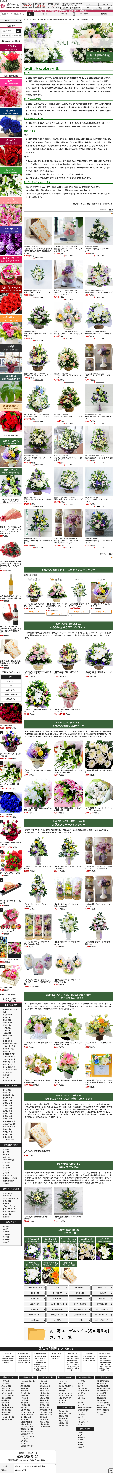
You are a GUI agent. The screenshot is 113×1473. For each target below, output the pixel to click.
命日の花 (6, 1038)
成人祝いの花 (6, 1386)
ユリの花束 (84, 14)
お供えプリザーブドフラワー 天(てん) (38, 291)
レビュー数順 (85, 204)
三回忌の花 (7, 1030)
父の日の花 (5, 1405)
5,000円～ (6, 1229)
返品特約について (103, 1391)
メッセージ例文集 (103, 1403)
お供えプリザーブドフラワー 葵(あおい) (99, 417)
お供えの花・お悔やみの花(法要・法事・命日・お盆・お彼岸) (66, 19)
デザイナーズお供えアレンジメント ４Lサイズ (99, 541)
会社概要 (65, 8)
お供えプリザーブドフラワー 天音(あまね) (38, 541)
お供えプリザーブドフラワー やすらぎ (68, 333)
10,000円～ (6, 1231)
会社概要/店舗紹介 (103, 1381)
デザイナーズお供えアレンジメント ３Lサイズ (99, 499)
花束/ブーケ (7, 1196)
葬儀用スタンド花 (9, 1062)
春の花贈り (5, 1400)
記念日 (45, 14)
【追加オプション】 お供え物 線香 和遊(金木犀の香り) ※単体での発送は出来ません (38, 250)
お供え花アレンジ (9, 1064)
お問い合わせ (101, 1395)
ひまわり (6, 1183)
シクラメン (81, 1419)
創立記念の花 (63, 1425)
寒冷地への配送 (102, 1407)
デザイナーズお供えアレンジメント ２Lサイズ (38, 458)
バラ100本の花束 (8, 1160)
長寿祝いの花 (7, 1100)
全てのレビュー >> (53, 7)
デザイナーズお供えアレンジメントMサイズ (68, 375)
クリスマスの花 (7, 1419)
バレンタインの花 (8, 1391)
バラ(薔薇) (6, 1149)
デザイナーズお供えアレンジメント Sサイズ (99, 249)
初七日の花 (7, 1020)
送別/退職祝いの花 (9, 1126)
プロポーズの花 (8, 1140)
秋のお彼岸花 (6, 1412)
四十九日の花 (7, 1022)
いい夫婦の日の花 (8, 1417)
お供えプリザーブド (10, 1080)
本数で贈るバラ (8, 1157)
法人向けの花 (63, 1411)
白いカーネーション (10, 1070)
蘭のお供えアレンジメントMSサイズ (99, 333)
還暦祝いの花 (7, 1105)
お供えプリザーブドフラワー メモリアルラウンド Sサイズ (68, 249)
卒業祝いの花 (7, 1132)
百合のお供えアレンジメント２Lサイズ (99, 457)
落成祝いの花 (63, 1418)
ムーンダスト (7, 1175)
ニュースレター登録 (103, 1405)
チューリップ (82, 1412)
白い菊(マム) (7, 1072)
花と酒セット (7, 1217)
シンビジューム (83, 1422)
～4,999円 (6, 1226)
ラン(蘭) (6, 1077)
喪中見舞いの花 (8, 1049)
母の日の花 (5, 1403)
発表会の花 (7, 1129)
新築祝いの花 (7, 1134)
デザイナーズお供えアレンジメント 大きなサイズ (68, 458)
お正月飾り (5, 1383)
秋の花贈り (5, 1414)
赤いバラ (6, 1152)
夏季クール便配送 (103, 1410)
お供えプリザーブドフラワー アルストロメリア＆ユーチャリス (68, 541)
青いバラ (64, 14)
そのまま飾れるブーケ (10, 1198)
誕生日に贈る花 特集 (8, 994)
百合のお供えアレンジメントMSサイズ (99, 291)
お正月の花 (5, 1381)
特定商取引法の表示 (103, 1388)
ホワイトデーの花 (8, 1395)
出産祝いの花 (7, 1108)
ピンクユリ (7, 1168)
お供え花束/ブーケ (9, 1067)
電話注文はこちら (11, 20)
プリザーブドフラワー (10, 1206)
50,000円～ (6, 1239)
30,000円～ (6, 1237)
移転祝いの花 (63, 1416)
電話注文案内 (101, 1398)
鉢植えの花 (7, 1201)
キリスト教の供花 (9, 1046)
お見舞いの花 (7, 1098)
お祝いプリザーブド (10, 1211)
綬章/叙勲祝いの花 (9, 1121)
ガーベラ (6, 1170)
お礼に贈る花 (7, 1137)
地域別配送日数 (102, 1400)
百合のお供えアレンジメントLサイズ (38, 415)
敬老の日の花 (6, 1410)
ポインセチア (82, 1424)
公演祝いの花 (7, 1116)
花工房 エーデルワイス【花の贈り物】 (35, 19)
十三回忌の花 (7, 1035)
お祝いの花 (7, 1090)
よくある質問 (101, 1393)
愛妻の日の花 (6, 1388)
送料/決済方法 (76, 8)
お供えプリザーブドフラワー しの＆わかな (99, 375)
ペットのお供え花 (9, 1059)
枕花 (4, 1012)
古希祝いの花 (7, 1103)
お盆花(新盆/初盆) (9, 1054)
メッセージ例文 (97, 8)
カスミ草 (6, 1173)
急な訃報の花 (7, 1015)
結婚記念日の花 (8, 1095)
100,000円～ (7, 1242)
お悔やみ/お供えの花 (10, 1009)
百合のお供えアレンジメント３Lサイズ (68, 498)
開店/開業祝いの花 (65, 1413)
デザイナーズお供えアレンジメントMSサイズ (38, 334)
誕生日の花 (7, 1092)
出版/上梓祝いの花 (9, 1124)
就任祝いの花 (63, 1421)
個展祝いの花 (7, 1119)
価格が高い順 (107, 204)
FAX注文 (86, 8)
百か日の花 (7, 1025)
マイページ (92, 4)
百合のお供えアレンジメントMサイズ (38, 374)
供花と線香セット (9, 1056)
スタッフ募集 (101, 1412)
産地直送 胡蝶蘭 (8, 1181)
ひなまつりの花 (7, 1393)
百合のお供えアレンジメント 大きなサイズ (38, 499)
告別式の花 (7, 1017)
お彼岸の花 (7, 1051)
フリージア (81, 1414)
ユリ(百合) (6, 1075)
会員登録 (105, 4)
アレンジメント (8, 1193)
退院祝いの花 (7, 1113)
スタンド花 (7, 1214)
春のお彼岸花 (6, 1398)
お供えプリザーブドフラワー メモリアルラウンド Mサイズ (68, 292)
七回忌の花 (7, 1033)
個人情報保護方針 (103, 1386)
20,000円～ (6, 1234)
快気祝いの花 (7, 1111)
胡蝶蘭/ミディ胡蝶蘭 (10, 1178)
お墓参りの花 (7, 1041)
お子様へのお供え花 (10, 1043)
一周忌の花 (7, 1028)
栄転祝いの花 (63, 1423)
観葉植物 (104, 14)
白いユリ (6, 1165)
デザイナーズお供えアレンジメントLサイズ (68, 417)
